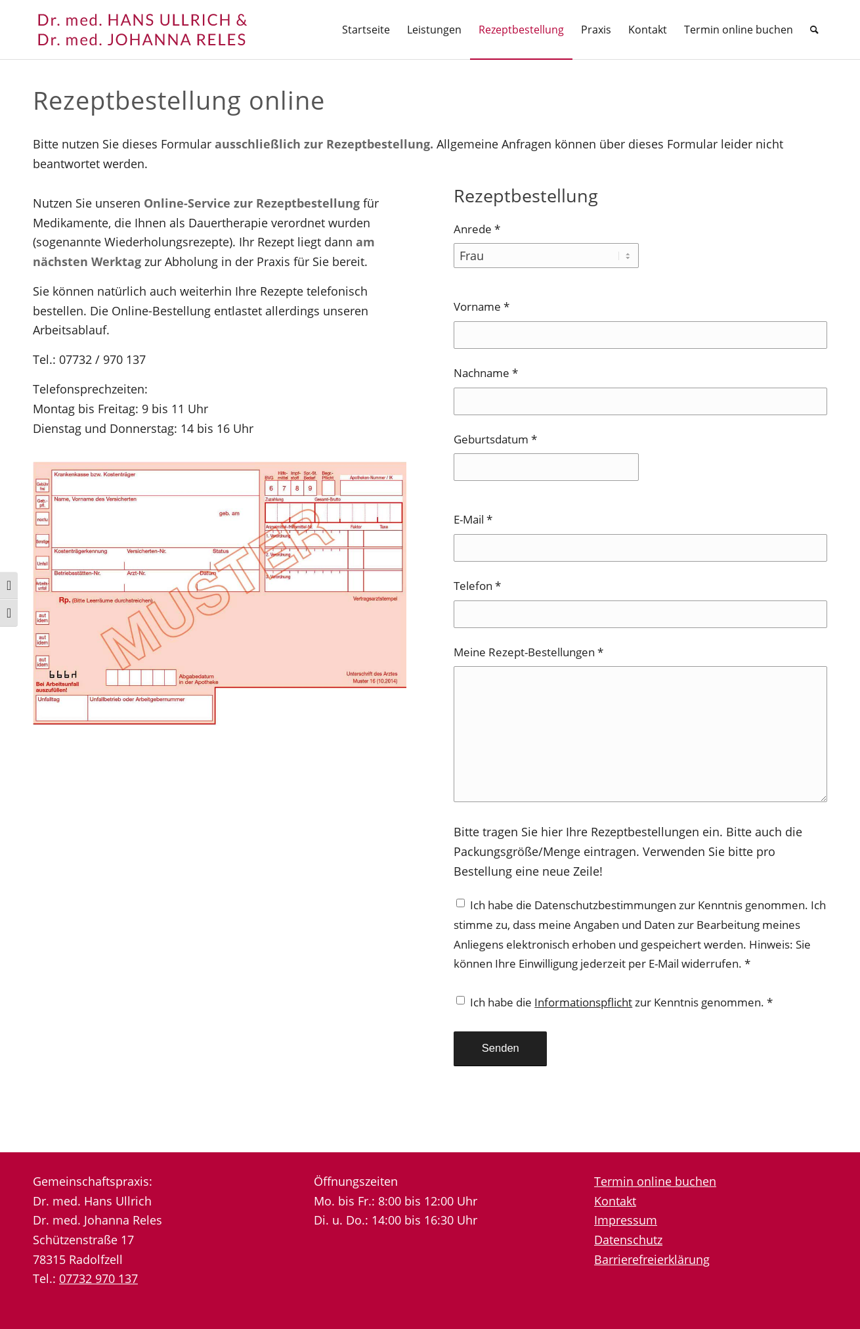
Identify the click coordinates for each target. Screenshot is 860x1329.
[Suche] (814, 29)
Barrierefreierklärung (652, 1259)
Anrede (477, 229)
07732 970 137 (98, 1278)
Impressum (625, 1220)
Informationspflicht (583, 1002)
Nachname (486, 372)
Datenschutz (628, 1240)
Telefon (477, 585)
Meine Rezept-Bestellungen (528, 652)
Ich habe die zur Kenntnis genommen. (621, 1002)
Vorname (481, 306)
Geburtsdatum (495, 439)
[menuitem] (365, 29)
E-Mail (473, 519)
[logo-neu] (157, 29)
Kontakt (615, 1201)
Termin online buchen (655, 1181)
